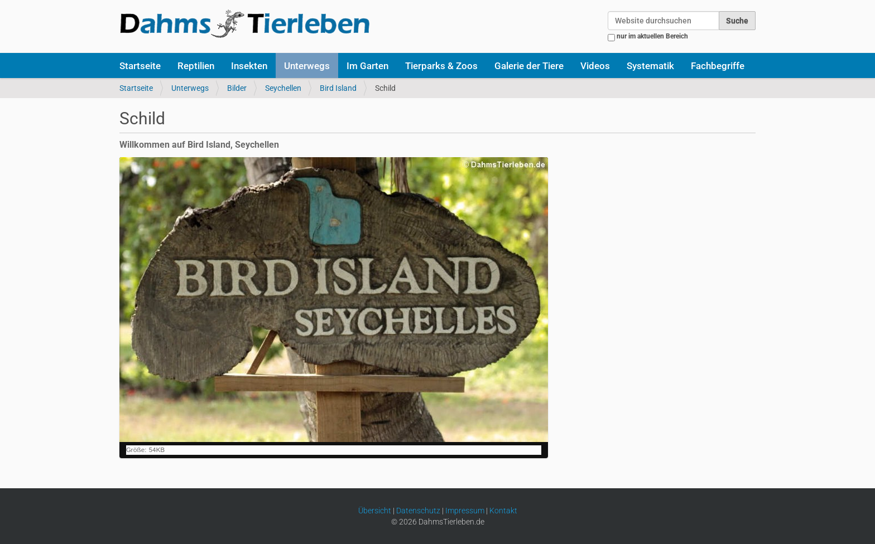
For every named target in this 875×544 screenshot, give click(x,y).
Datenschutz (418, 510)
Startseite (140, 65)
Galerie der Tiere (529, 65)
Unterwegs (307, 65)
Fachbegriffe (717, 65)
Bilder (237, 88)
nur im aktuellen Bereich (652, 36)
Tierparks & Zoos (441, 65)
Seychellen (283, 88)
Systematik (650, 65)
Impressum (464, 510)
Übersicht (374, 510)
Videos (595, 65)
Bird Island (338, 88)
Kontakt (503, 510)
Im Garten (367, 65)
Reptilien (195, 65)
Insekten (249, 65)
